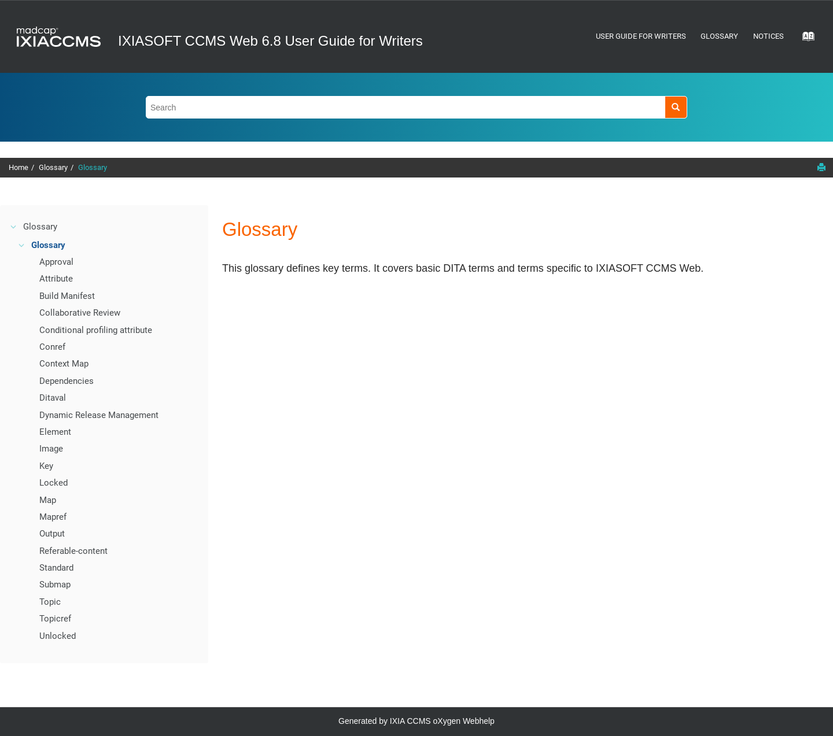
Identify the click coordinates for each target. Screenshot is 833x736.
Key (46, 466)
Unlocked (57, 636)
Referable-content (73, 551)
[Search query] (416, 107)
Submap (55, 584)
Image (51, 448)
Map (47, 500)
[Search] (676, 107)
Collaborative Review (79, 313)
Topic (50, 602)
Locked (53, 483)
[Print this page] (821, 167)
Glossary (719, 36)
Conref (52, 347)
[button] (14, 226)
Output (52, 533)
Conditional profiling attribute (95, 330)
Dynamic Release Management (99, 415)
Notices (768, 36)
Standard (56, 568)
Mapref (53, 517)
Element (55, 432)
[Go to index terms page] (804, 40)
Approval (56, 262)
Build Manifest (67, 296)
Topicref (55, 618)
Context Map (64, 363)
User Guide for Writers (641, 36)
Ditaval (52, 398)
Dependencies (66, 381)
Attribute (56, 278)
